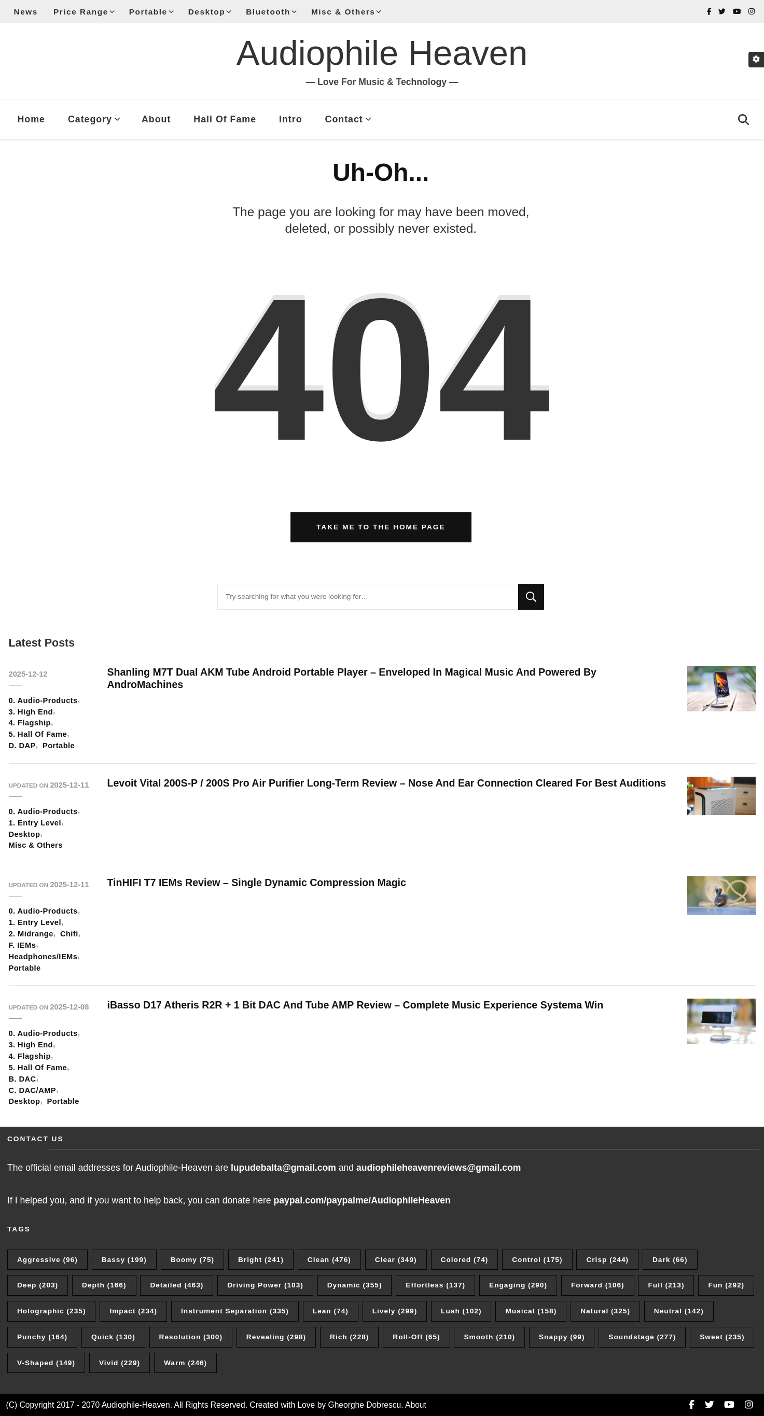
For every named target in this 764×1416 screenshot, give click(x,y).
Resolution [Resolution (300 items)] (191, 1337)
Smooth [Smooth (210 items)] (489, 1337)
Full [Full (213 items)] (666, 1285)
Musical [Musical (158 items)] (531, 1311)
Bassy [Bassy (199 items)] (124, 1260)
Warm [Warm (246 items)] (185, 1363)
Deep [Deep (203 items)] (37, 1285)
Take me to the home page (381, 527)
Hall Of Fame (224, 119)
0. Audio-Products (43, 700)
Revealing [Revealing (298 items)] (276, 1337)
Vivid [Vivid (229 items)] (119, 1363)
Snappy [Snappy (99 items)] (562, 1337)
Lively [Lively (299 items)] (394, 1311)
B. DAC (22, 1079)
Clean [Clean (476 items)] (329, 1260)
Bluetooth (268, 11)
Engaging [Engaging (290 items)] (518, 1285)
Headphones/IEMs (43, 956)
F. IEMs (22, 945)
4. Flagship (30, 723)
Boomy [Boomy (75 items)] (192, 1260)
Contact (344, 119)
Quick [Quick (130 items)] (113, 1337)
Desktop (207, 11)
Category (90, 119)
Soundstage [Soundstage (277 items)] (642, 1337)
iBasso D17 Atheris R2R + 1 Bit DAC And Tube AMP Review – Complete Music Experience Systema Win (356, 1005)
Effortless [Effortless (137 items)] (435, 1285)
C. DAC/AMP (33, 1090)
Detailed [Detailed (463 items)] (176, 1285)
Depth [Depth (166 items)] (104, 1285)
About (156, 119)
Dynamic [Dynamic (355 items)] (354, 1285)
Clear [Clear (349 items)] (396, 1260)
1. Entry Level (35, 823)
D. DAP (22, 745)
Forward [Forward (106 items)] (597, 1285)
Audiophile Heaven (382, 52)
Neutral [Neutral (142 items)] (679, 1311)
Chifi (69, 934)
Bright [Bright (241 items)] (261, 1260)
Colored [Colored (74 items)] (465, 1260)
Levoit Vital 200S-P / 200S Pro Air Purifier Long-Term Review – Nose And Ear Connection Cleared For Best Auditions (386, 783)
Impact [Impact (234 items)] (133, 1311)
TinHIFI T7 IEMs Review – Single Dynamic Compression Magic (258, 882)
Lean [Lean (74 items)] (331, 1311)
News (26, 11)
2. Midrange (31, 934)
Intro (290, 119)
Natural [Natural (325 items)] (605, 1311)
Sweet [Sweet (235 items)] (722, 1337)
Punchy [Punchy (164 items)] (42, 1337)
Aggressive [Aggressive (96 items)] (47, 1260)
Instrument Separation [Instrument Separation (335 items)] (235, 1311)
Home (31, 119)
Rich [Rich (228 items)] (349, 1337)
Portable (148, 11)
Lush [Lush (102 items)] (461, 1311)
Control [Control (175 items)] (537, 1260)
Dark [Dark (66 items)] (670, 1260)
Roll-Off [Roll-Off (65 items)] (416, 1337)
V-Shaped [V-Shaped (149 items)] (46, 1363)
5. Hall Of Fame (38, 734)
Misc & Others (343, 11)
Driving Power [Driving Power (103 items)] (265, 1285)
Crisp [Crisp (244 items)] (607, 1260)
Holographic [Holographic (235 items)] (51, 1311)
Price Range (80, 11)
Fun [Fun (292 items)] (726, 1285)
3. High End (31, 712)
